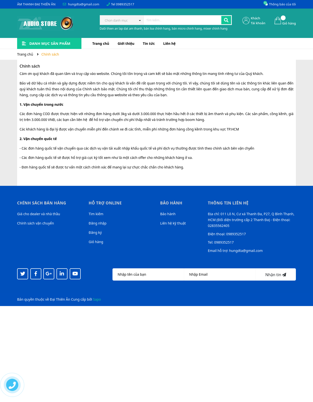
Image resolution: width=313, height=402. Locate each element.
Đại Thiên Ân (60, 299)
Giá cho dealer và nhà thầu (38, 214)
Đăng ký (95, 232)
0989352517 (125, 4)
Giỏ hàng (96, 241)
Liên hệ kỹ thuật (173, 223)
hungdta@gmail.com (83, 4)
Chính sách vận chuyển (35, 223)
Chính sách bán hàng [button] (41, 203)
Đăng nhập (98, 223)
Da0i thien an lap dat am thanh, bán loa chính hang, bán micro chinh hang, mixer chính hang (164, 28)
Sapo (97, 299)
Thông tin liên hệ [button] (228, 203)
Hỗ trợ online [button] (105, 203)
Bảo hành (168, 214)
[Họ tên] (148, 274)
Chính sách (30, 66)
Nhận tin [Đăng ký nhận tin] (275, 274)
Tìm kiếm (96, 214)
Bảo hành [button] (171, 203)
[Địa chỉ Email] (220, 274)
